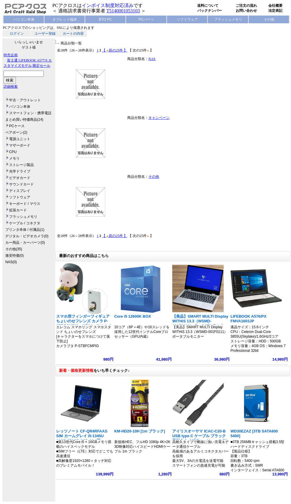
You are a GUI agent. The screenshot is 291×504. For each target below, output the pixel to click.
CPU (12, 152)
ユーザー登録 (45, 33)
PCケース (17, 126)
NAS (151, 59)
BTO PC (105, 19)
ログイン (17, 33)
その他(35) (13, 249)
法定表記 (275, 11)
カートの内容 (73, 33)
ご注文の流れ (246, 6)
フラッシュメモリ (228, 19)
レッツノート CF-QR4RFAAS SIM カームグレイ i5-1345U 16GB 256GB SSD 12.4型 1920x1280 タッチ (81, 438)
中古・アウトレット (25, 100)
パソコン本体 (23, 19)
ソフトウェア (187, 19)
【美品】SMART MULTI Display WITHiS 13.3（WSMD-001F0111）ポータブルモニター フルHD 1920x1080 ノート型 (200, 323)
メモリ (14, 158)
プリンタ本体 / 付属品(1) (24, 230)
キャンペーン (159, 118)
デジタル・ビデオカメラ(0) (26, 236)
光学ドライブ (19, 171)
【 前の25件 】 (114, 50)
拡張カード (18, 210)
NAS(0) (11, 262)
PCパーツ (146, 19)
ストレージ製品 (21, 165)
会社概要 (275, 6)
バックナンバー (209, 11)
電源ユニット (19, 139)
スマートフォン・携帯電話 (30, 113)
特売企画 (11, 55)
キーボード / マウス (24, 204)
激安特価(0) (14, 255)
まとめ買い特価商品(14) (24, 119)
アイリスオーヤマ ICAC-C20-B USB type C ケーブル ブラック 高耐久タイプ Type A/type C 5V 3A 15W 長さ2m (199, 438)
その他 (269, 19)
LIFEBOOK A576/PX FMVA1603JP (248, 318)
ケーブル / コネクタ (24, 223)
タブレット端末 (64, 19)
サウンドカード (21, 184)
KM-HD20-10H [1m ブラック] (139, 431)
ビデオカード (19, 178)
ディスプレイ (19, 191)
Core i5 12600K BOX (132, 316)
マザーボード (19, 145)
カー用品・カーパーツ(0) (25, 243)
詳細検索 (11, 86)
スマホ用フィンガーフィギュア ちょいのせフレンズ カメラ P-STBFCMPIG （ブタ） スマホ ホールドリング (84, 323)
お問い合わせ (246, 11)
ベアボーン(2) (16, 132)
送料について (207, 6)
